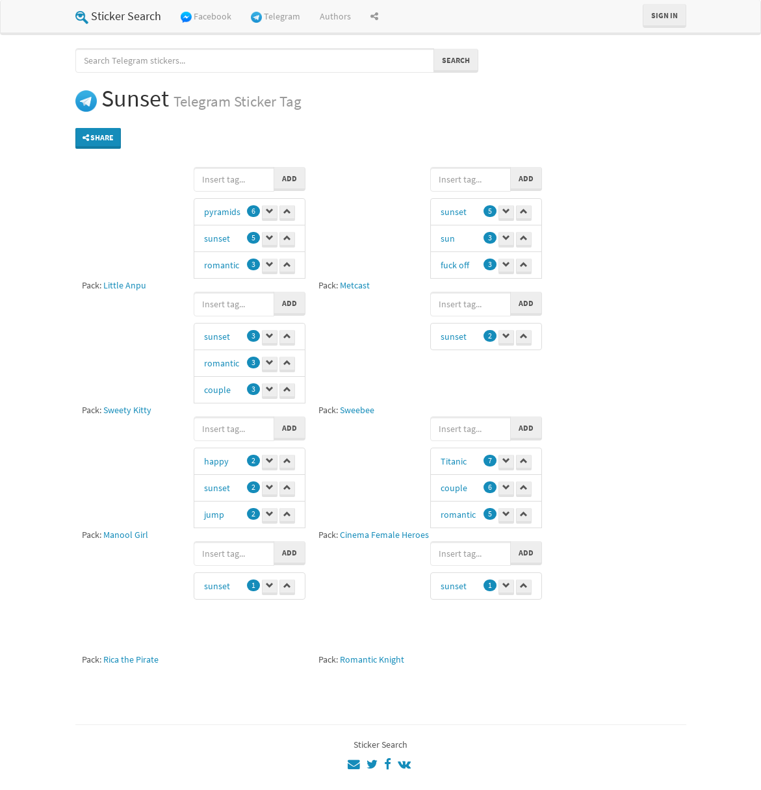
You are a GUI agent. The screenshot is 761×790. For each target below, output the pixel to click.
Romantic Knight (372, 659)
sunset (217, 238)
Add (289, 178)
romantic (221, 265)
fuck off (455, 265)
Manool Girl (125, 535)
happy (216, 461)
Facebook (206, 16)
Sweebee (357, 410)
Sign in (664, 15)
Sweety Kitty (127, 410)
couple (217, 390)
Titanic (454, 461)
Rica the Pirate (131, 659)
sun (448, 238)
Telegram (275, 16)
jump (214, 514)
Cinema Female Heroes (384, 535)
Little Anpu (124, 285)
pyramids (222, 212)
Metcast (355, 285)
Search (456, 60)
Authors (335, 16)
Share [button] (98, 137)
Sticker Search (118, 15)
